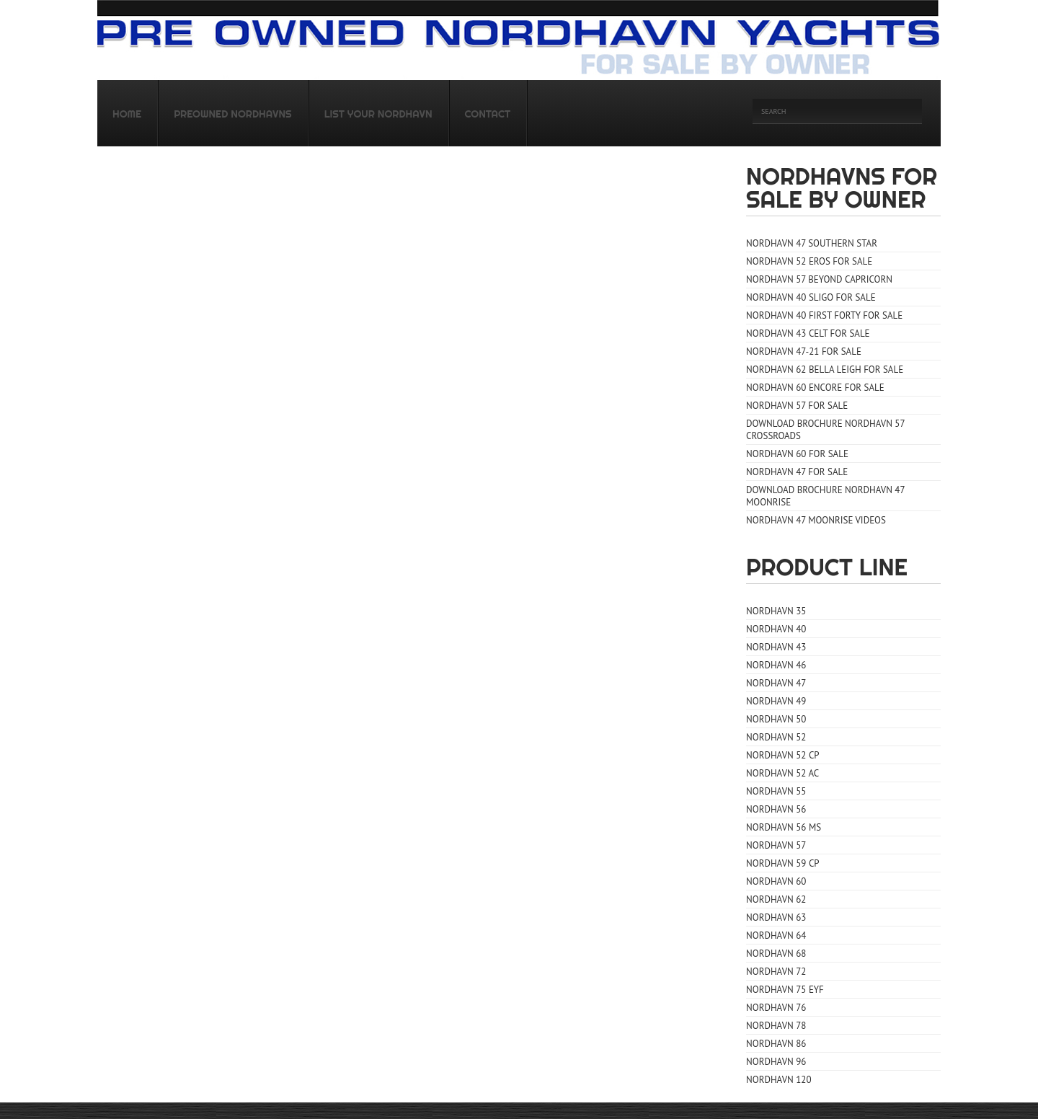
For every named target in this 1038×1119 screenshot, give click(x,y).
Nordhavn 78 (776, 1026)
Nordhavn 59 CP (783, 863)
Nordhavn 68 (776, 953)
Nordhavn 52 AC (782, 773)
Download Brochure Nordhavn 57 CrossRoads (825, 429)
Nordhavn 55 (776, 791)
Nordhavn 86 (776, 1044)
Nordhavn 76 (776, 1007)
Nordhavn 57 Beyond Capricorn (819, 279)
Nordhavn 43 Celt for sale (808, 333)
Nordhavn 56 (776, 809)
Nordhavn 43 (776, 647)
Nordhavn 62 (776, 899)
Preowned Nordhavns (233, 113)
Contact (488, 113)
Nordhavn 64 (776, 935)
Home (126, 113)
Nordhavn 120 (779, 1080)
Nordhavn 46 (776, 665)
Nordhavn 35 (776, 611)
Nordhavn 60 (776, 881)
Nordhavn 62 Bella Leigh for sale (824, 369)
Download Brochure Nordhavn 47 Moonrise (825, 496)
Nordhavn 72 (776, 971)
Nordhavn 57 (776, 845)
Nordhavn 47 (776, 683)
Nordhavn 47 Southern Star (811, 243)
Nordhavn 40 (776, 629)
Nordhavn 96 (776, 1062)
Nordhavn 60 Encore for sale (815, 387)
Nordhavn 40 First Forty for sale (824, 315)
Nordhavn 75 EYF (785, 989)
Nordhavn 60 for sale (797, 454)
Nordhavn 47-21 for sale (803, 351)
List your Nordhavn (378, 113)
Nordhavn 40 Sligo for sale (811, 297)
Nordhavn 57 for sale (797, 405)
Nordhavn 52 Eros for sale (809, 261)
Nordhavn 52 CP (783, 755)
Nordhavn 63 (776, 917)
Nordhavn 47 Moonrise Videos (816, 520)
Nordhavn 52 (776, 737)
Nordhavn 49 (776, 701)
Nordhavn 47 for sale (797, 472)
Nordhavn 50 (776, 719)
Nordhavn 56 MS (783, 827)
